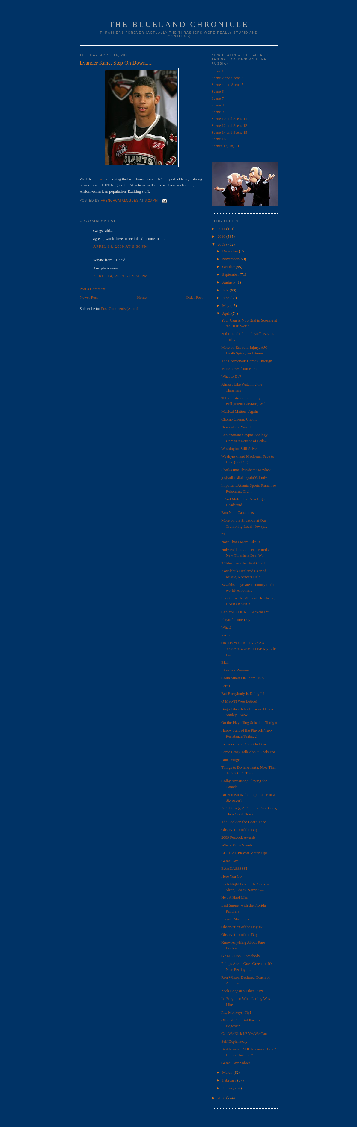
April (226, 313)
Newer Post (89, 297)
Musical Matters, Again (239, 411)
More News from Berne (239, 368)
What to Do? (231, 376)
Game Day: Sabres (235, 1063)
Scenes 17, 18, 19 (225, 146)
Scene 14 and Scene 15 (230, 132)
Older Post (194, 297)
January (228, 1088)
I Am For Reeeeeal (236, 670)
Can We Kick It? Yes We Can (244, 1033)
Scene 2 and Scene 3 (228, 78)
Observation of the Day (239, 829)
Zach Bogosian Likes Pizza (242, 991)
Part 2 (226, 635)
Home (142, 297)
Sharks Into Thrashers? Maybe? (246, 469)
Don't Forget (231, 759)
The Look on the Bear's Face (243, 822)
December (230, 251)
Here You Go (231, 876)
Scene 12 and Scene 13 (230, 125)
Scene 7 (218, 98)
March (227, 1072)
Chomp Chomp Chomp (239, 419)
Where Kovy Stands (237, 845)
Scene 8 (218, 105)
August (228, 282)
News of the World (236, 427)
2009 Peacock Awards (238, 837)
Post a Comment (93, 289)
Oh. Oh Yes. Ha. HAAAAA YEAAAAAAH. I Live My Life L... (248, 649)
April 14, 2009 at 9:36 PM (120, 246)
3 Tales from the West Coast (243, 563)
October (229, 266)
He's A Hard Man (234, 897)
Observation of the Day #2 (242, 927)
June (226, 298)
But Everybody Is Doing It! (242, 693)
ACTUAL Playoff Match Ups (244, 853)
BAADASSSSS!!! (235, 868)
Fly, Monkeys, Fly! (236, 1012)
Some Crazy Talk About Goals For (248, 752)
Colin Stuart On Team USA (242, 678)
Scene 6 (218, 91)
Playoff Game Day (235, 619)
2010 (222, 236)
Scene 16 (219, 139)
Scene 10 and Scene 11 (229, 118)
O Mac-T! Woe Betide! (239, 701)
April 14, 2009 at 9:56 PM (120, 276)
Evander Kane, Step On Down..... (247, 744)
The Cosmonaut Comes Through (246, 361)
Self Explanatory (234, 1041)
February (229, 1080)
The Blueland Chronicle (179, 24)
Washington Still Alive (239, 448)
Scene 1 (218, 71)
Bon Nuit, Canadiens (237, 512)
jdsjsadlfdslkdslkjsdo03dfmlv (244, 477)
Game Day (229, 860)
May (226, 305)
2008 (222, 1098)
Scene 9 (218, 111)
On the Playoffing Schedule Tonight (249, 722)
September (231, 274)
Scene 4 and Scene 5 (228, 84)
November (230, 259)
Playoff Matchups (235, 919)
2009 (222, 244)
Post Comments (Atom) (119, 308)
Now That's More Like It (240, 542)
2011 (222, 228)
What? (226, 627)
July (226, 290)
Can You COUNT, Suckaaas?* (245, 612)
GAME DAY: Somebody (240, 956)
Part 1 (226, 685)
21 (223, 534)
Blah (225, 662)
